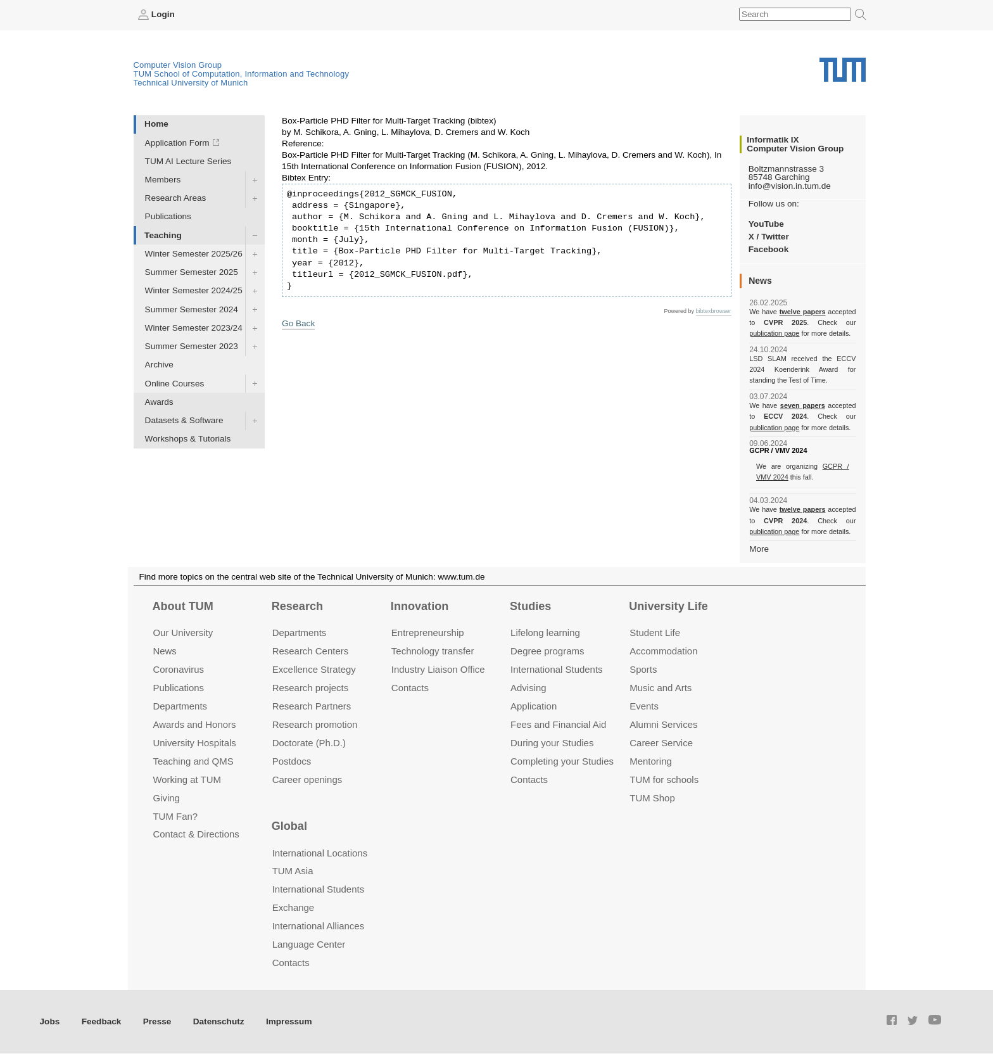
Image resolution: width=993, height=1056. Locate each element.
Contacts (410, 687)
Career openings (307, 779)
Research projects (310, 687)
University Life (668, 606)
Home (156, 124)
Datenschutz (218, 1021)
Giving (166, 797)
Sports (643, 669)
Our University (183, 632)
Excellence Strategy (314, 669)
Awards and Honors (194, 724)
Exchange (293, 907)
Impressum (289, 1021)
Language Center (309, 944)
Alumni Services (663, 724)
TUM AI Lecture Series (188, 161)
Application (533, 706)
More (759, 549)
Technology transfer (432, 651)
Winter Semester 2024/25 (194, 290)
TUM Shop (651, 797)
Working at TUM (186, 779)
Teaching (163, 235)
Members (163, 179)
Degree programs (547, 651)
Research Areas (175, 198)
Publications (168, 216)
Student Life (654, 632)
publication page (774, 333)
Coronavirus (178, 669)
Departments (180, 706)
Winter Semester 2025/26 (194, 253)
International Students (556, 669)
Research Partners (311, 706)
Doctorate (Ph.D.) (309, 742)
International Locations (319, 853)
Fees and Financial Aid (558, 724)
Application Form (177, 143)
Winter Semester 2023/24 (194, 328)
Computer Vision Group (178, 65)
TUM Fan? (175, 816)
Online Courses (175, 383)
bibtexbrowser (713, 311)
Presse (157, 1021)
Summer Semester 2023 (191, 346)
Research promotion (315, 724)
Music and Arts (660, 687)
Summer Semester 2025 (191, 272)
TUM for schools (664, 779)
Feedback (102, 1021)
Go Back (298, 323)
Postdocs (292, 761)
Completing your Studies (562, 761)
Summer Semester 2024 (191, 309)
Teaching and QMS (193, 761)
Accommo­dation (663, 651)
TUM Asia (292, 870)
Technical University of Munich (191, 82)
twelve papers (803, 311)
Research (297, 606)
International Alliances (318, 925)
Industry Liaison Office (438, 669)
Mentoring (650, 761)
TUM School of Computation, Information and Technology (242, 74)
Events (644, 706)
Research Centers (310, 651)
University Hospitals (194, 742)
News (164, 651)
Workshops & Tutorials (188, 438)
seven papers (802, 405)
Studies (530, 606)
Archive (159, 364)
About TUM (182, 606)
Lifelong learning (545, 632)
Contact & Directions (196, 834)
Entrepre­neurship (427, 632)
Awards (159, 402)
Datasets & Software (184, 420)
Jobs (50, 1021)
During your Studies (551, 742)
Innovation (419, 606)
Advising (528, 687)
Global (289, 826)
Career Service (661, 742)
